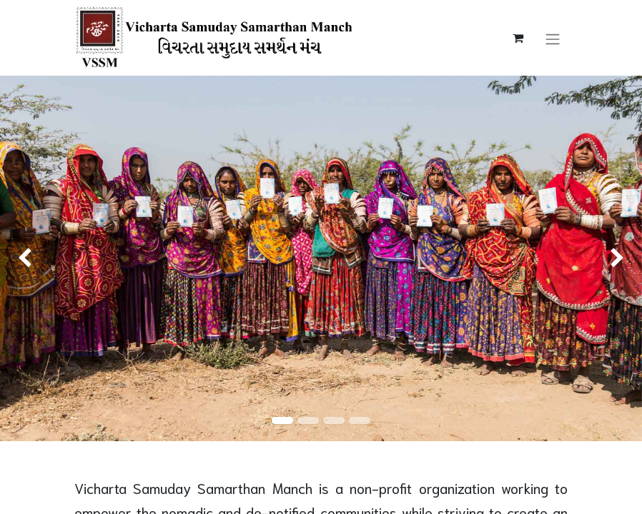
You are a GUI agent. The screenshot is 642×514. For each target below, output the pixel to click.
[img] (25, 258)
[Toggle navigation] (553, 37)
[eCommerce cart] (517, 38)
